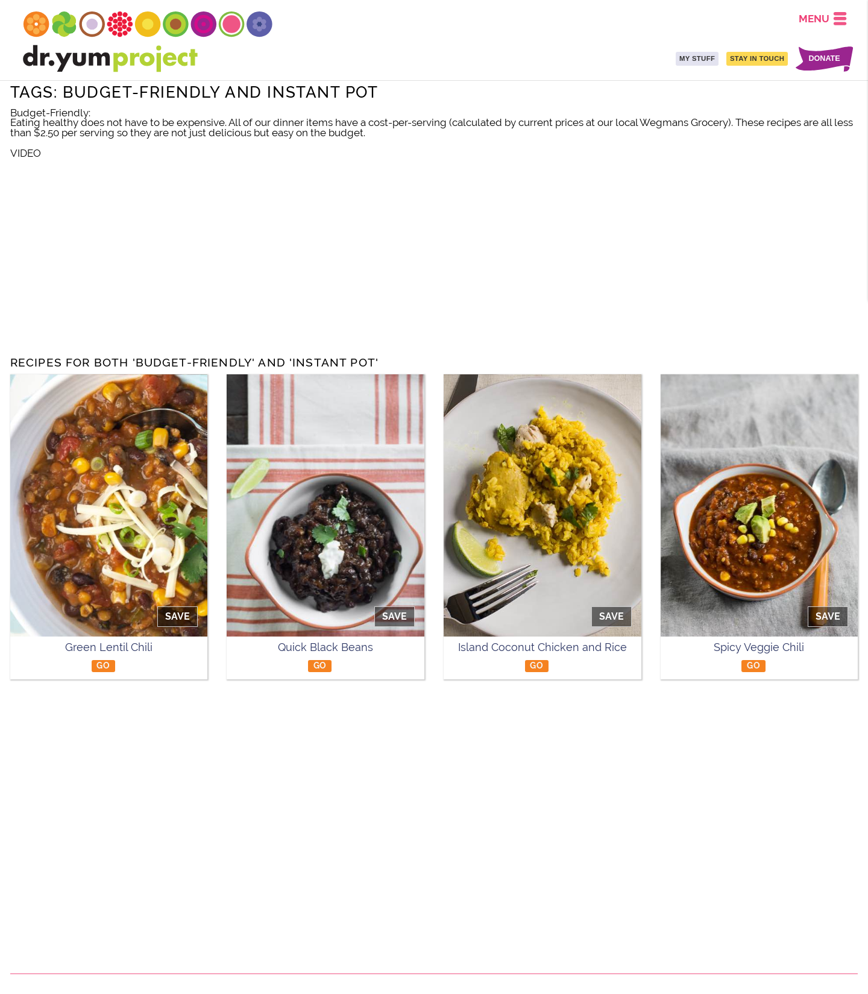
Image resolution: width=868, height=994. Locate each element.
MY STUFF (697, 58)
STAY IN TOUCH (757, 58)
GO (103, 665)
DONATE (824, 59)
